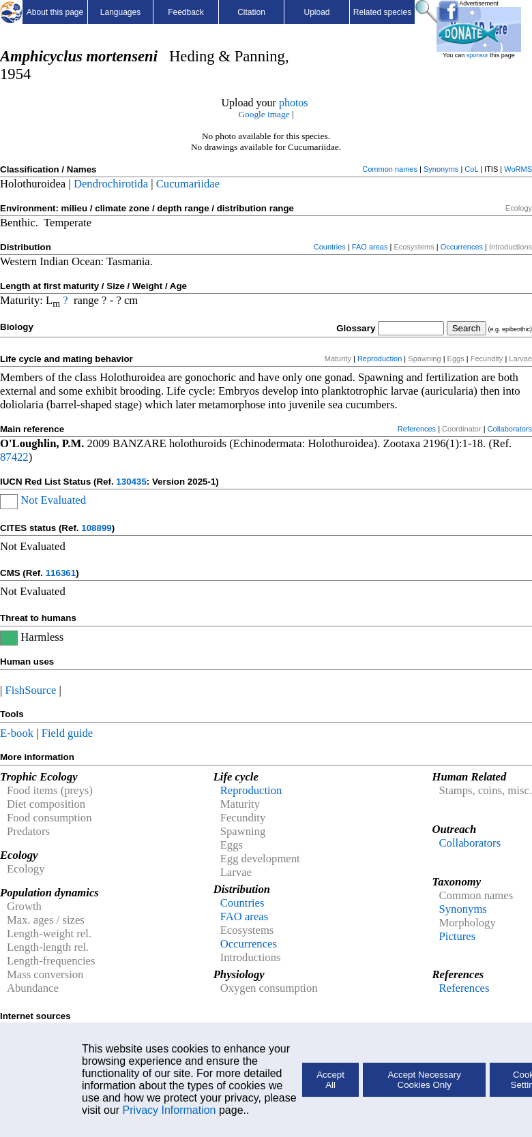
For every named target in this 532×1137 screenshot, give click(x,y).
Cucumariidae (188, 183)
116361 (61, 573)
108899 (96, 528)
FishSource (31, 690)
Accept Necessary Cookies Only (423, 1080)
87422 (14, 457)
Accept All (330, 1080)
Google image (263, 114)
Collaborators (510, 429)
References (417, 429)
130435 (131, 481)
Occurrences (462, 247)
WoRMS (518, 169)
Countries (330, 247)
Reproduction (379, 358)
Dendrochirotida (111, 183)
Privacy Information (169, 1110)
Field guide (67, 733)
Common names (389, 169)
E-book (16, 733)
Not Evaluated (53, 500)
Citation (251, 12)
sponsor (477, 55)
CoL (471, 169)
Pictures (457, 936)
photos (293, 102)
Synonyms (441, 169)
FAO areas (370, 247)
